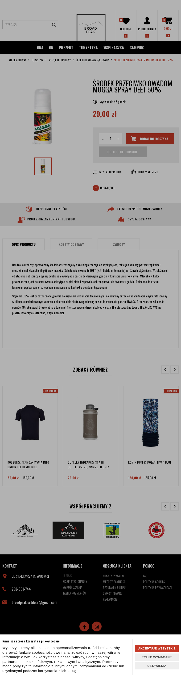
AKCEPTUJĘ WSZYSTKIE (156, 648)
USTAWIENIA (156, 666)
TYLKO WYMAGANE (157, 657)
